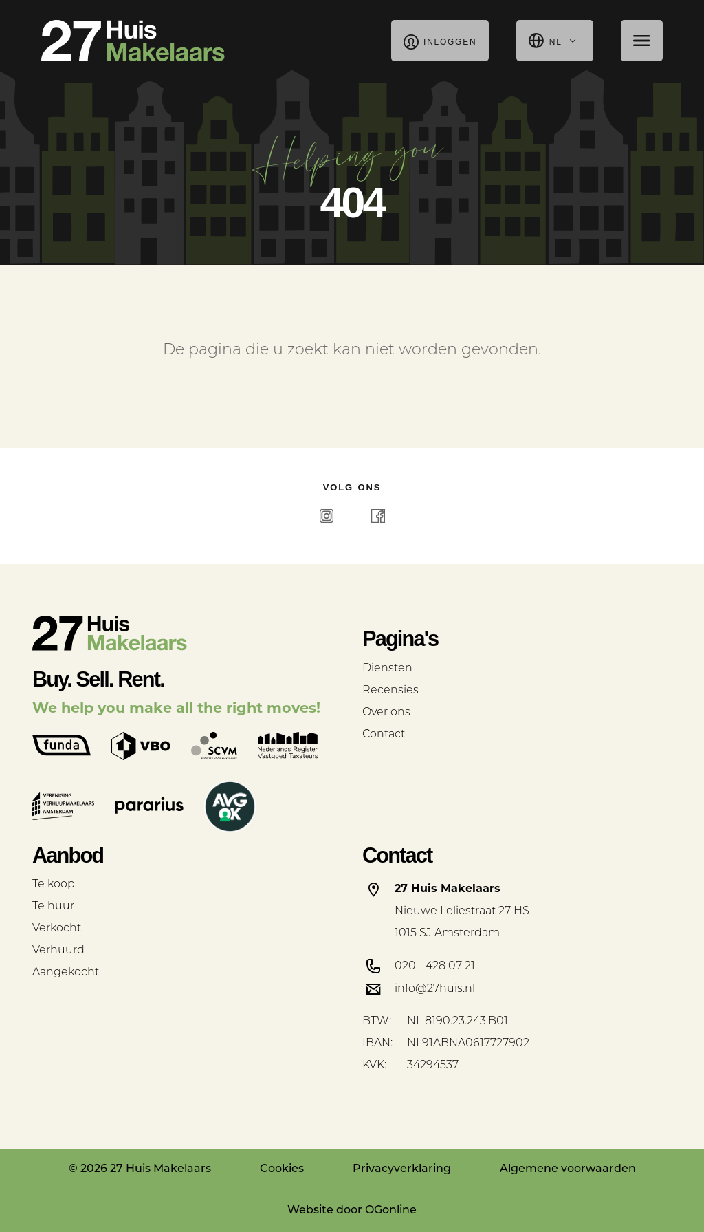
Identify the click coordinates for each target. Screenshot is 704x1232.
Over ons (386, 712)
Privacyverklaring (402, 1169)
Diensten (387, 668)
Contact (383, 734)
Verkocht (56, 928)
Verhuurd (58, 950)
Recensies (390, 690)
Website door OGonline (352, 1210)
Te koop (53, 884)
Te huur (53, 906)
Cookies (282, 1169)
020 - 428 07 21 (435, 966)
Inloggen (440, 40)
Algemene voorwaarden (568, 1169)
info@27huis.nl (435, 989)
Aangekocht (65, 972)
